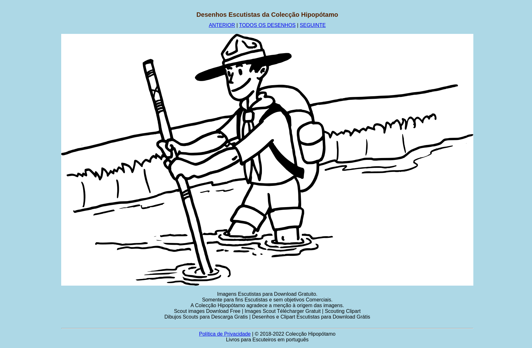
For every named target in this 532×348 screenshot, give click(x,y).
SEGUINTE (313, 25)
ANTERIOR (222, 25)
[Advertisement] (30, 106)
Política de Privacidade (225, 334)
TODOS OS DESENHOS (267, 25)
